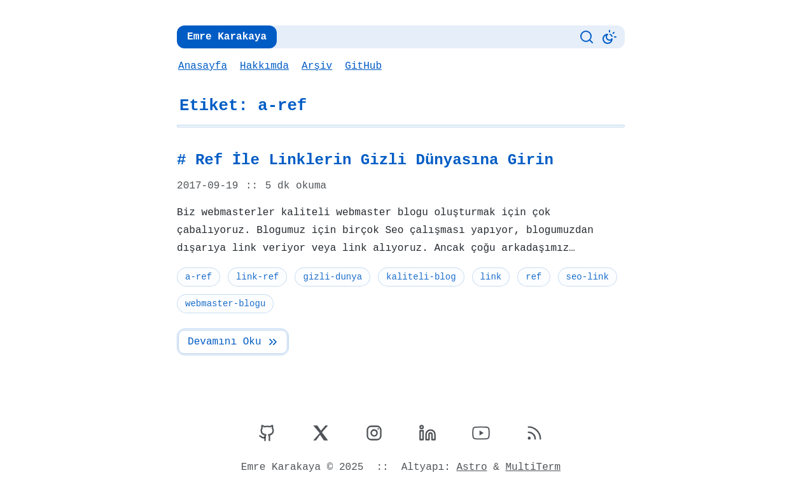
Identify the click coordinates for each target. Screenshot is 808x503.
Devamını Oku (233, 342)
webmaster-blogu (224, 303)
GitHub (361, 66)
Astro (470, 467)
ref (530, 277)
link (487, 277)
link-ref (256, 277)
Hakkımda (263, 66)
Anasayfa (202, 66)
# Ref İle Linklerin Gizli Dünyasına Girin (360, 160)
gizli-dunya (331, 277)
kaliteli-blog (418, 277)
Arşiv (315, 66)
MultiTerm (531, 467)
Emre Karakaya (225, 37)
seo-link (583, 277)
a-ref (198, 277)
